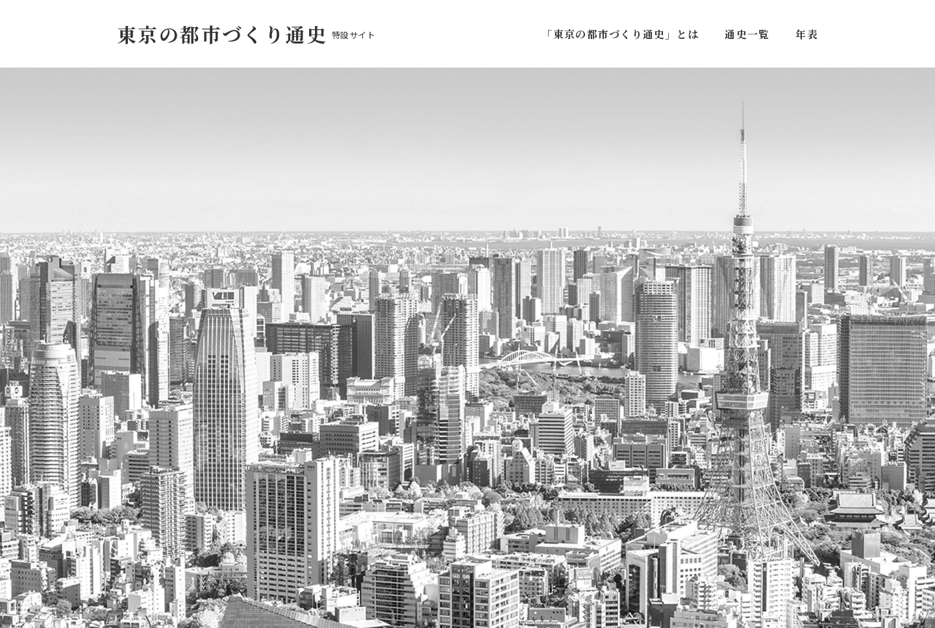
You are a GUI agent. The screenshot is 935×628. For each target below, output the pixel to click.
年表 (806, 34)
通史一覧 (747, 34)
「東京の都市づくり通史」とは (623, 34)
